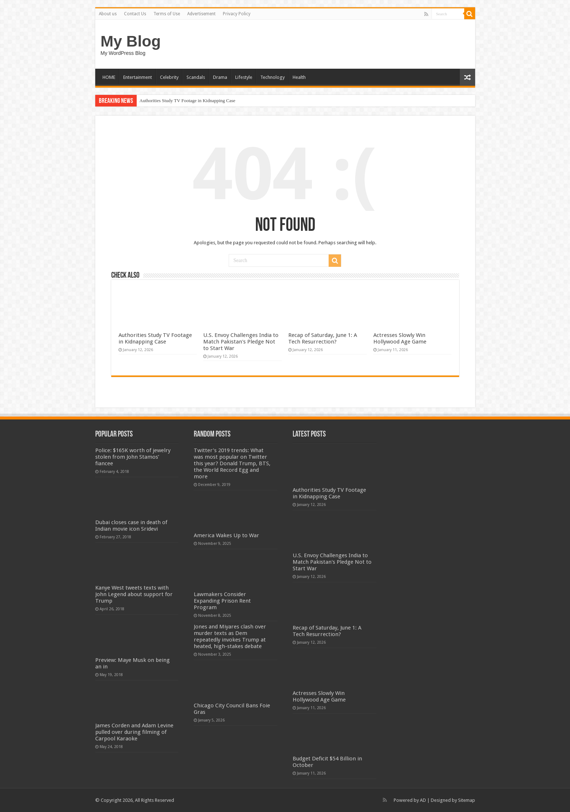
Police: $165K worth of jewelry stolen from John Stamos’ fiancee (132, 457)
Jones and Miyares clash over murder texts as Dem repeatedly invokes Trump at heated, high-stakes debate (230, 636)
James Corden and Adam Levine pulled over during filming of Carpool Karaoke (134, 732)
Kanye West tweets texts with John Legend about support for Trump (134, 594)
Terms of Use (166, 13)
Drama (220, 77)
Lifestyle (243, 77)
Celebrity (169, 77)
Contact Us (135, 13)
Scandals (195, 77)
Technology (272, 77)
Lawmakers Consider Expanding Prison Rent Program (222, 601)
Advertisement (201, 13)
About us (108, 13)
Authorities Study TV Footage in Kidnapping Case (188, 100)
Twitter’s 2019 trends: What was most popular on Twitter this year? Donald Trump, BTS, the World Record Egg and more (232, 463)
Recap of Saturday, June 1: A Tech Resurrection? (322, 338)
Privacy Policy (236, 13)
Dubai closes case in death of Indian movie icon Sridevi (131, 525)
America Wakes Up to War (226, 535)
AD (423, 800)
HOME (109, 77)
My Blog (131, 41)
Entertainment (137, 77)
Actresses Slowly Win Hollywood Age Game (399, 338)
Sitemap (466, 800)
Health (299, 77)
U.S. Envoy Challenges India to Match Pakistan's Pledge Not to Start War (240, 341)
